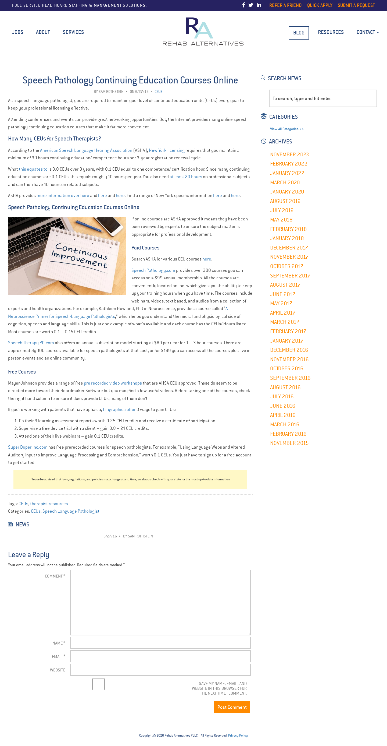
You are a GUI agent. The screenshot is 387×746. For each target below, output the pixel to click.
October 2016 (286, 368)
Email (58, 656)
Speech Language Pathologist (70, 511)
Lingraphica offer (119, 409)
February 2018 (288, 229)
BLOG (298, 32)
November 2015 (289, 443)
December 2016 (289, 350)
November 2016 (289, 359)
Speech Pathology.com (153, 270)
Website (57, 670)
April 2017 (283, 312)
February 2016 (288, 434)
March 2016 (284, 424)
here (102, 195)
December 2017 (289, 247)
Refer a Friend (285, 5)
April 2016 (283, 415)
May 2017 (281, 303)
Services (73, 32)
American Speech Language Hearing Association (86, 150)
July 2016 (282, 396)
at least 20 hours (186, 177)
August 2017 (285, 284)
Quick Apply (319, 5)
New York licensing (167, 150)
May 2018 (281, 219)
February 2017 (288, 331)
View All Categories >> (287, 129)
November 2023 (289, 154)
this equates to (33, 169)
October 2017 (286, 266)
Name (58, 643)
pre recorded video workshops (113, 383)
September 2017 (290, 275)
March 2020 (285, 182)
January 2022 (287, 173)
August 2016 (285, 387)
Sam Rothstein (111, 91)
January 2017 (287, 340)
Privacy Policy (238, 735)
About (43, 32)
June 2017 (282, 294)
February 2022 (288, 163)
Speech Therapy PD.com (31, 343)
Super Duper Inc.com (28, 447)
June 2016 (282, 406)
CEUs (23, 503)
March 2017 (284, 322)
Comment (55, 576)
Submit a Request (356, 5)
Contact (368, 32)
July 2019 (282, 210)
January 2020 (287, 191)
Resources (331, 32)
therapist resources (49, 503)
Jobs (17, 32)
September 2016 (290, 378)
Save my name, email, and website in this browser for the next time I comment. (219, 688)
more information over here (63, 195)
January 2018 (287, 238)
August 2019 (285, 201)
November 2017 (289, 257)
